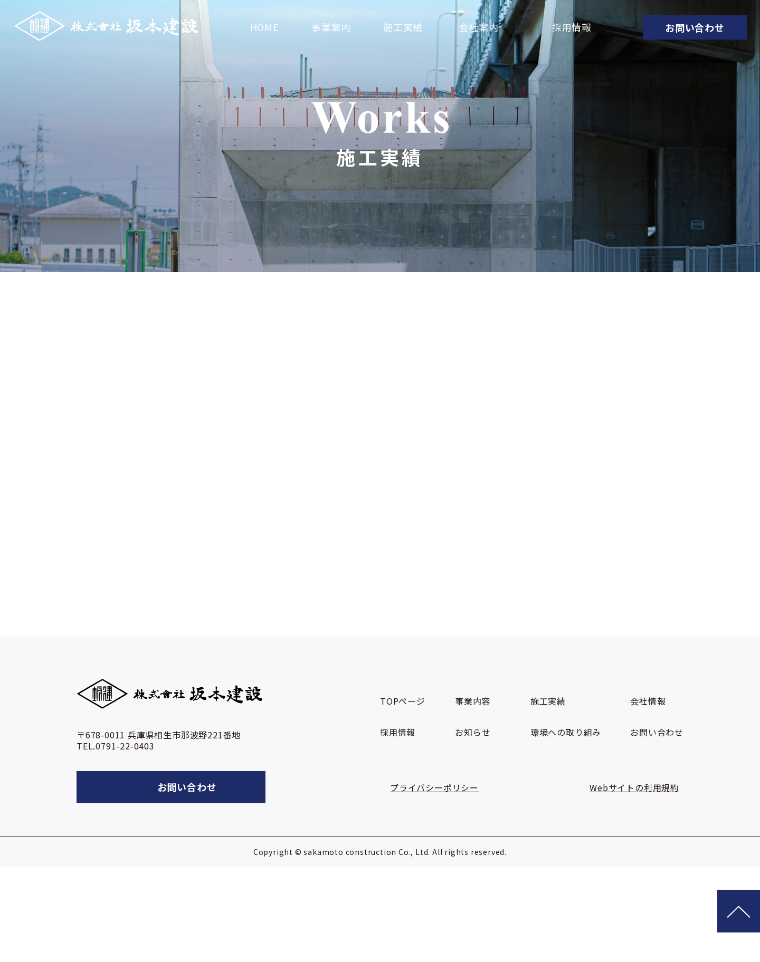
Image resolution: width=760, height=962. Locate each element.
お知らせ (472, 732)
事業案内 (331, 27)
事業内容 (472, 701)
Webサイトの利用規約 (634, 787)
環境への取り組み (565, 732)
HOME (264, 27)
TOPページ (402, 701)
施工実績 (403, 27)
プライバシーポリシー (434, 787)
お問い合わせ (656, 732)
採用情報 (572, 27)
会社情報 (648, 701)
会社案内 (478, 27)
